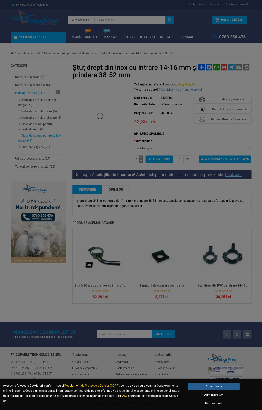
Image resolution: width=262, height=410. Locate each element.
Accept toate (213, 386)
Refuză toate (213, 403)
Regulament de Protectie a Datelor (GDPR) (91, 385)
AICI (124, 395)
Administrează (214, 394)
